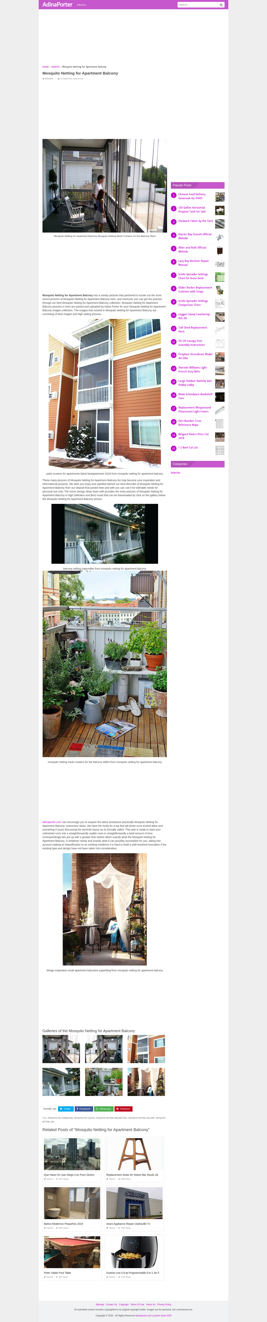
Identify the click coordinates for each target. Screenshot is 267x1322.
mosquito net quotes (84, 1118)
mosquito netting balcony (141, 1118)
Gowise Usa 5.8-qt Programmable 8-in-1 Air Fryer (135, 1272)
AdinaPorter (57, 4)
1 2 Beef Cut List (188, 447)
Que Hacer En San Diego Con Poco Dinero (69, 1174)
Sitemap (100, 1304)
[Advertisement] (133, 38)
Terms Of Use (137, 1304)
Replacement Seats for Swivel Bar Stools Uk (132, 1174)
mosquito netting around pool (111, 1118)
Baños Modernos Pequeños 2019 (63, 1223)
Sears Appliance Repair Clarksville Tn (128, 1223)
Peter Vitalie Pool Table (57, 1272)
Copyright (123, 1304)
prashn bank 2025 (162, 1315)
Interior (81, 4)
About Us (150, 1304)
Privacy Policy (164, 1304)
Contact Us (111, 1304)
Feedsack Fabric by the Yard (195, 221)
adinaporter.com (51, 822)
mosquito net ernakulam (60, 1118)
